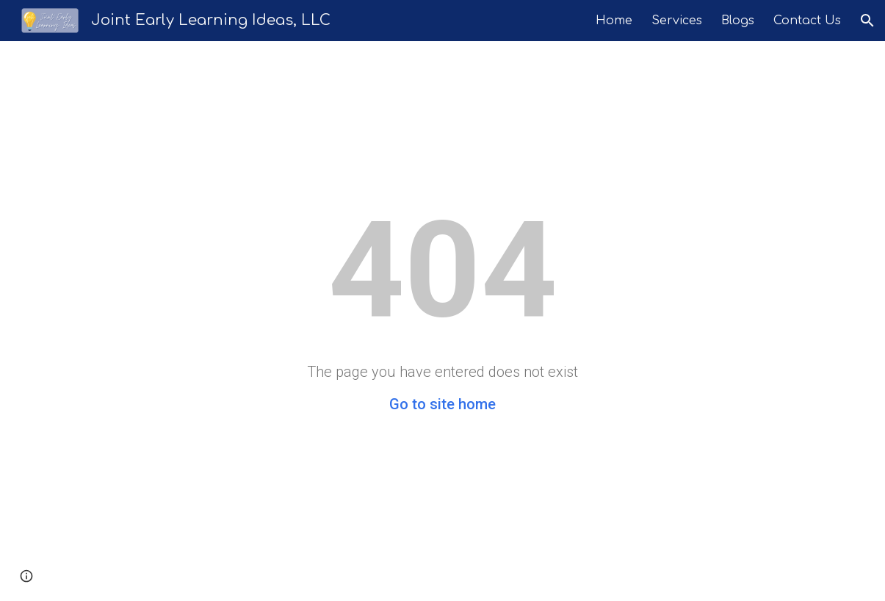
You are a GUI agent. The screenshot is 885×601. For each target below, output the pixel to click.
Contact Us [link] (807, 20)
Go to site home (442, 404)
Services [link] (676, 20)
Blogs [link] (737, 20)
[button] (867, 20)
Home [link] (614, 20)
